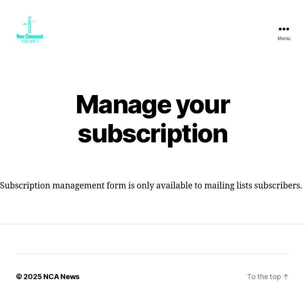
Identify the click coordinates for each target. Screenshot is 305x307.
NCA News (61, 284)
